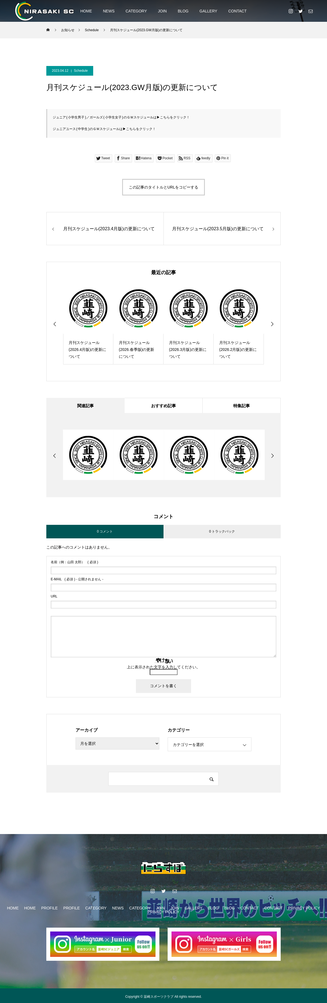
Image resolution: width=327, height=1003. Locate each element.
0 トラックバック (222, 532)
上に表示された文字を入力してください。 (163, 668)
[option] (88, 323)
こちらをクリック (173, 117)
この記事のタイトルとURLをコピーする (163, 186)
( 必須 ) (74, 563)
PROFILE (49, 909)
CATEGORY (136, 11)
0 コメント (105, 532)
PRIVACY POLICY (304, 909)
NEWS (108, 11)
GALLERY (208, 11)
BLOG (183, 11)
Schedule (81, 71)
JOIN (162, 11)
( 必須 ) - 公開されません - (77, 580)
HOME (86, 11)
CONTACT (237, 11)
